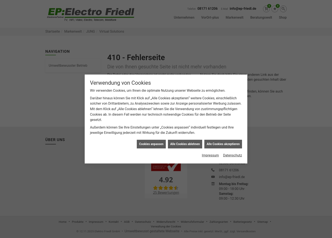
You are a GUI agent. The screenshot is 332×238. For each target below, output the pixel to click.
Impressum (210, 154)
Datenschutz (232, 154)
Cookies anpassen (151, 143)
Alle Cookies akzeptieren (223, 143)
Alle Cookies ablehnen (185, 143)
